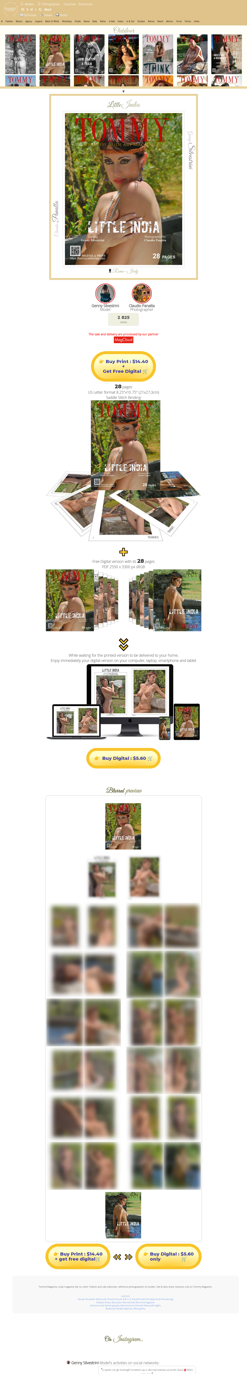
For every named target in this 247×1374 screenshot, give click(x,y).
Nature (151, 21)
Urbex (196, 21)
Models (29, 4)
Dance (87, 21)
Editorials (28, 15)
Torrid (179, 21)
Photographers (51, 4)
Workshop (67, 21)
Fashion (9, 21)
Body (94, 21)
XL (40, 9)
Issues (46, 15)
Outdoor (141, 21)
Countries (70, 4)
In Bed (112, 21)
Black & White (52, 21)
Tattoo (187, 21)
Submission (85, 4)
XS (22, 9)
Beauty (19, 21)
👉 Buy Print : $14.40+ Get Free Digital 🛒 (123, 366)
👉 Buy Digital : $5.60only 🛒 (168, 1256)
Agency (28, 21)
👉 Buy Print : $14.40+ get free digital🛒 (78, 1256)
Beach (160, 21)
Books (61, 15)
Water (103, 21)
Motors (169, 21)
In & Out (130, 21)
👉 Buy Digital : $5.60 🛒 (123, 758)
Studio (78, 21)
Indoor (121, 21)
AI (2, 21)
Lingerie (38, 21)
